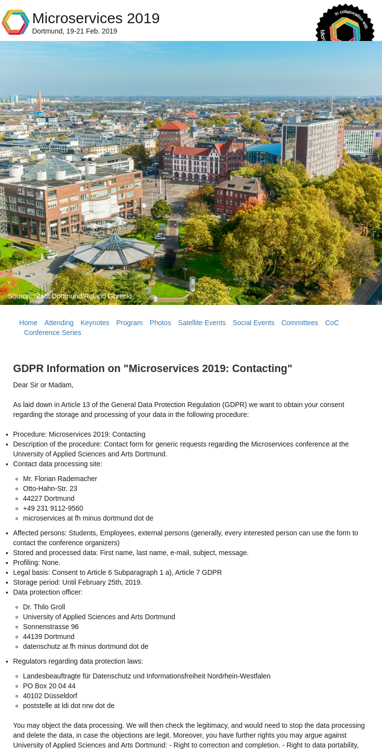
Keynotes (95, 323)
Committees (299, 323)
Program (129, 323)
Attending (59, 323)
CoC (332, 323)
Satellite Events (202, 323)
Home (28, 323)
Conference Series (53, 333)
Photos (160, 323)
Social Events (254, 323)
